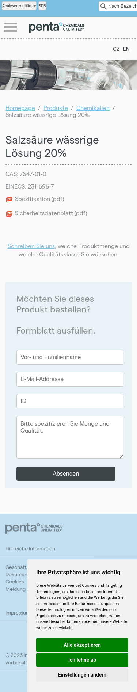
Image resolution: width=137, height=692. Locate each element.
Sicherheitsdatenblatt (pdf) (51, 212)
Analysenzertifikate (19, 5)
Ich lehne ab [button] (82, 660)
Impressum (17, 612)
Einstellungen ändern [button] (82, 675)
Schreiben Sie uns (31, 245)
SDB (42, 5)
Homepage (20, 107)
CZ (116, 49)
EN (126, 49)
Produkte (55, 107)
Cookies (14, 581)
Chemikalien (93, 107)
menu (11, 28)
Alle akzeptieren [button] (82, 645)
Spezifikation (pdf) (39, 198)
